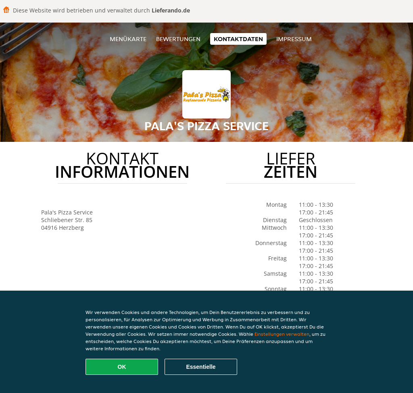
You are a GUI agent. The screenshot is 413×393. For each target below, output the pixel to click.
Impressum (294, 39)
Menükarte (128, 39)
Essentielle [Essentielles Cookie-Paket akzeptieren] (200, 367)
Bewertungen (178, 39)
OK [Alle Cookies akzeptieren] (122, 367)
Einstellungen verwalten (281, 334)
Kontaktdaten (238, 39)
